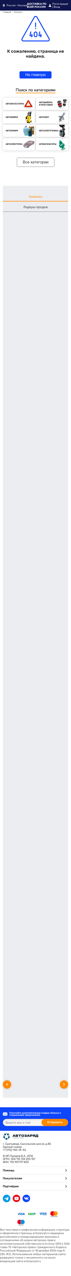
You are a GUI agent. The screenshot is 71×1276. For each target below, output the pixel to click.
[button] (15, 5)
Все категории (35, 162)
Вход (57, 6)
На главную (35, 75)
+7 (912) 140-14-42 (14, 1150)
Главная (7, 12)
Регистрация (60, 3)
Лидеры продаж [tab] (35, 207)
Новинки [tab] (35, 196)
